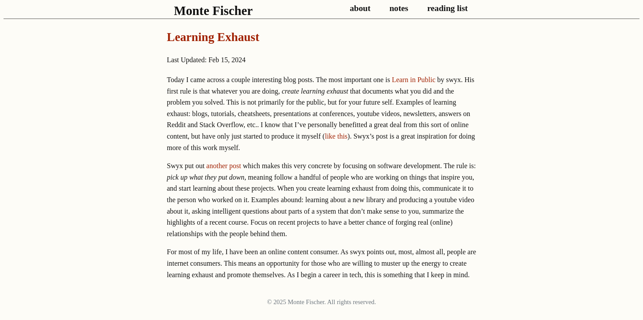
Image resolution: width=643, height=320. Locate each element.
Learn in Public (414, 79)
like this (336, 136)
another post (223, 165)
